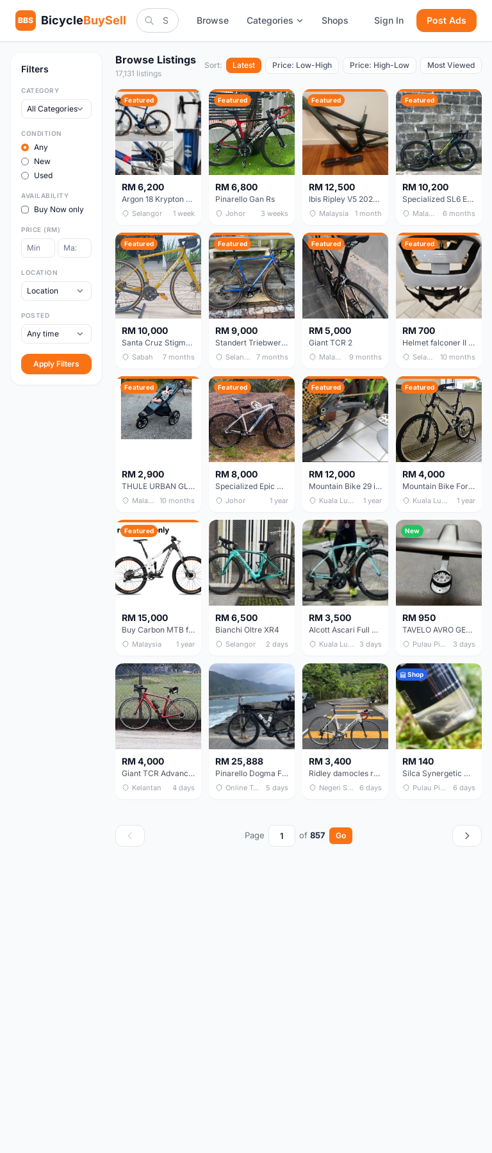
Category (40, 90)
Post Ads (446, 20)
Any (34, 147)
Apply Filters (56, 364)
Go (341, 835)
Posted (35, 315)
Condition (41, 133)
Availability (45, 195)
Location (39, 272)
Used (37, 175)
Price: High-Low (379, 65)
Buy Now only (52, 209)
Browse (213, 20)
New (36, 161)
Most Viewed (451, 65)
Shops (335, 20)
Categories (275, 20)
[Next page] (467, 836)
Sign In (389, 20)
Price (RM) (40, 229)
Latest (244, 65)
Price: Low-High (302, 65)
